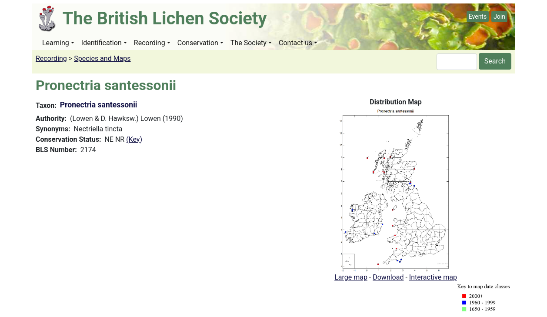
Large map (350, 277)
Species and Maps (102, 58)
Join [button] (499, 16)
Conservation (197, 43)
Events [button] (478, 16)
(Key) (134, 139)
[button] (396, 189)
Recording (149, 43)
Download (388, 277)
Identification (101, 43)
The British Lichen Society (165, 18)
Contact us (295, 43)
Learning (55, 43)
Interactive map (433, 277)
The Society (248, 43)
